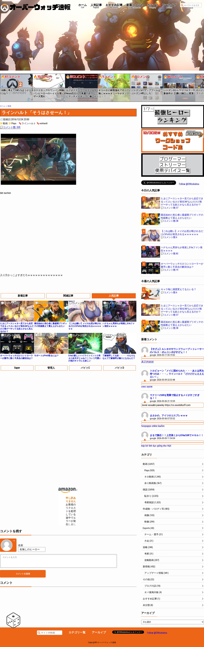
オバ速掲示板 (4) (153, 592)
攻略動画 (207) (151, 560)
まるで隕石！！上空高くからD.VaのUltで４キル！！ (176, 435)
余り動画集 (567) (152, 483)
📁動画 (4, 123)
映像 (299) (149, 521)
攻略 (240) (148, 547)
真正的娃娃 (147, 361)
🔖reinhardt (42, 123)
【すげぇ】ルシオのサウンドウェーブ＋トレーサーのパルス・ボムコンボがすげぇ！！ (177, 351)
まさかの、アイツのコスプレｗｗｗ (169, 415)
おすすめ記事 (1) (151, 598)
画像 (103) (149, 515)
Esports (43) (148, 528)
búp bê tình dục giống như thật (156, 445)
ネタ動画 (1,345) (152, 476)
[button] (2, 86)
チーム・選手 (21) (153, 534)
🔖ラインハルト (27, 123)
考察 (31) (148, 553)
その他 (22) (148, 579)
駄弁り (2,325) (151, 496)
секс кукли (146, 386)
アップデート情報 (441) (156, 573)
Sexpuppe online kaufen (152, 425)
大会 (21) (148, 540)
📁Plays (12, 123)
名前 (20, 545)
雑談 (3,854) (148, 489)
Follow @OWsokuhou (189, 184)
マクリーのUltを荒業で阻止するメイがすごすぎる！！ (174, 397)
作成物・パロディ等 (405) (156, 508)
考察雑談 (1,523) (152, 502)
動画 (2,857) (148, 464)
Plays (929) (149, 470)
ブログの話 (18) (152, 585)
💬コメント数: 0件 (10, 127)
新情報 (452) (149, 566)
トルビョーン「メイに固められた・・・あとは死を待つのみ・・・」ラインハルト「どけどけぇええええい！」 (177, 373)
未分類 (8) (148, 605)
